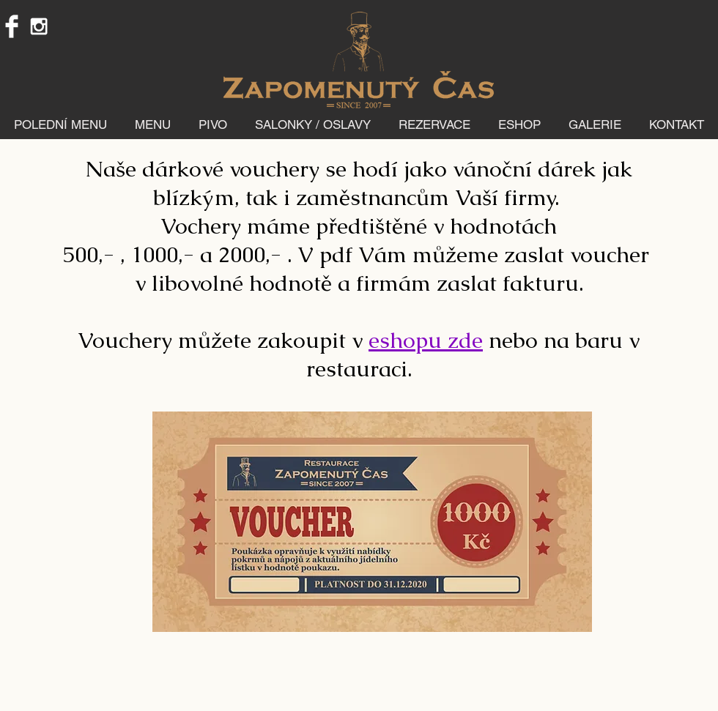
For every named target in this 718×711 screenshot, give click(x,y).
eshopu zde (426, 340)
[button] (153, 124)
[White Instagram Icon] (39, 26)
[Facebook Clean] (11, 26)
